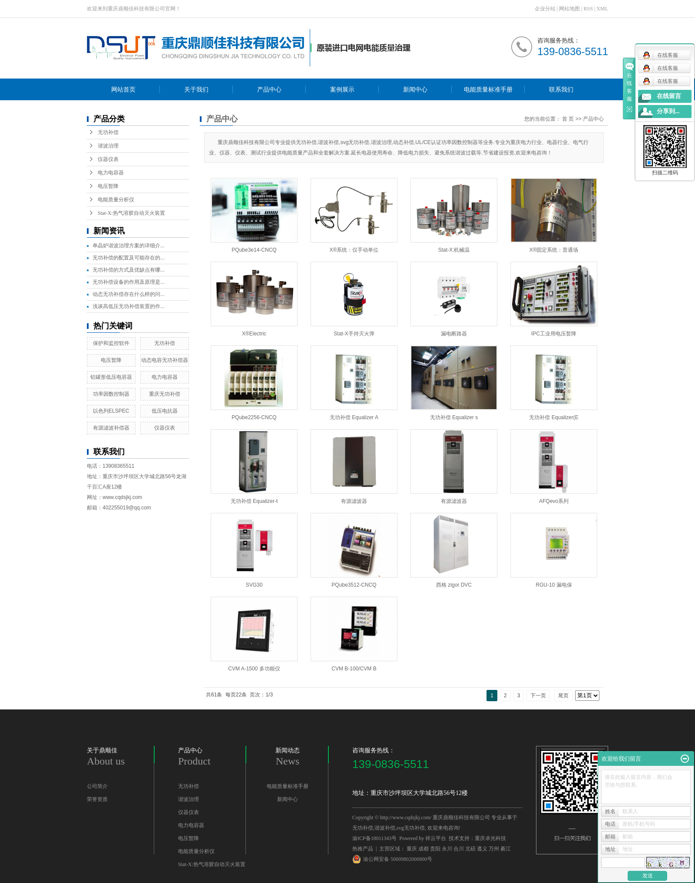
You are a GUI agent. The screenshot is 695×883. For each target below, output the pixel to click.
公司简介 (97, 786)
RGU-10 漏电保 (554, 585)
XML (602, 9)
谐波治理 (108, 146)
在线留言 (669, 96)
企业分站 (545, 9)
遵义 (482, 849)
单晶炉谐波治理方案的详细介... (129, 246)
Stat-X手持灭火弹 (354, 334)
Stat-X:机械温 (454, 250)
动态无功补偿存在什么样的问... (129, 294)
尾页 (563, 696)
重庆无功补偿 (164, 394)
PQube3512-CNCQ (353, 585)
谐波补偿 (384, 828)
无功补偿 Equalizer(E (553, 417)
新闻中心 (415, 89)
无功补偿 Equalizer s (454, 417)
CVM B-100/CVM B (353, 669)
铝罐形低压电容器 (111, 377)
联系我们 (561, 89)
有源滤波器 (354, 501)
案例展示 (342, 89)
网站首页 (123, 89)
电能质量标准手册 (488, 89)
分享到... (668, 111)
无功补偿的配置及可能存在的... (129, 258)
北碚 (470, 849)
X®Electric (254, 334)
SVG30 (254, 585)
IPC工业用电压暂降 (553, 334)
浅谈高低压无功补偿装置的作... (129, 306)
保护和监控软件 (111, 343)
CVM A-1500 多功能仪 (254, 669)
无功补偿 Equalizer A (354, 417)
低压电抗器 (165, 411)
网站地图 (569, 9)
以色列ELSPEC (111, 411)
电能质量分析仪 (116, 200)
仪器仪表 (108, 159)
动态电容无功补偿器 (164, 360)
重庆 (412, 849)
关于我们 (196, 89)
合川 (458, 849)
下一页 (538, 696)
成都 (423, 849)
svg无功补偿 (411, 828)
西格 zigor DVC (454, 585)
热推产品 (362, 849)
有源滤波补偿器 (111, 428)
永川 (447, 849)
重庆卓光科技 (490, 838)
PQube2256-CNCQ (254, 417)
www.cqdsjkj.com (122, 497)
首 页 (568, 119)
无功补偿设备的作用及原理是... (129, 282)
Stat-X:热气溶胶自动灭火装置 (131, 213)
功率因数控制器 (111, 394)
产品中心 (269, 89)
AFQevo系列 (554, 501)
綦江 (505, 849)
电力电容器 (111, 173)
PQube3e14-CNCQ (254, 250)
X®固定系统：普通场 (554, 250)
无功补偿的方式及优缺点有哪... (129, 270)
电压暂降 (108, 186)
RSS (588, 9)
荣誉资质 (97, 799)
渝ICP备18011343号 (374, 838)
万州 (494, 849)
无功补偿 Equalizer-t (254, 501)
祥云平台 (435, 838)
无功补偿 (108, 132)
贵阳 (435, 849)
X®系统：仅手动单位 (354, 250)
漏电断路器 (454, 334)
